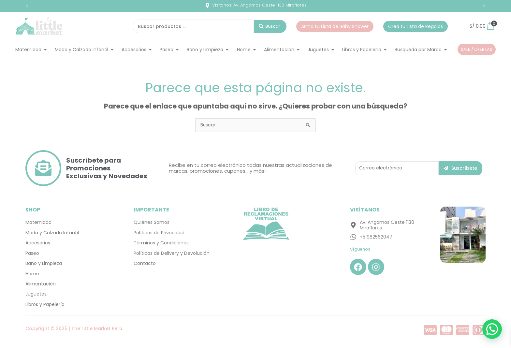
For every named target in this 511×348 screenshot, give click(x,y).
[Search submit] (270, 26)
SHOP (32, 209)
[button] (27, 5)
